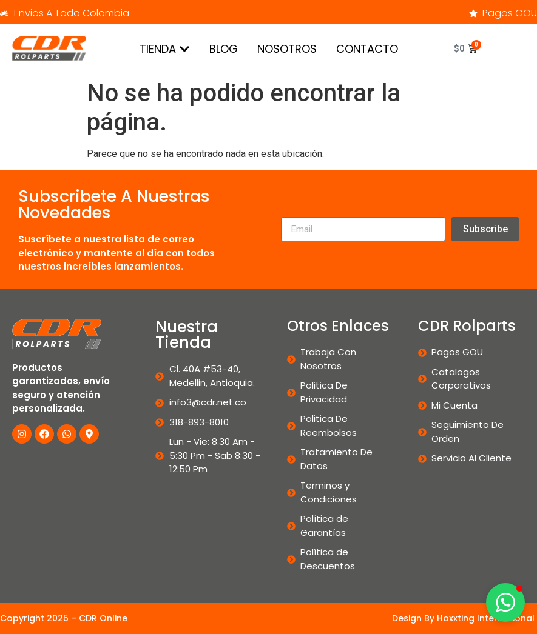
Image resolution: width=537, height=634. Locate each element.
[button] (505, 602)
